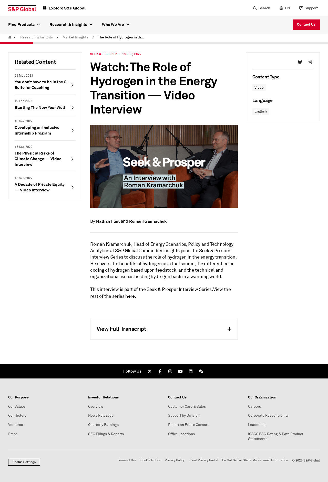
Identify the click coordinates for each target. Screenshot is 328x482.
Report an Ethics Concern (188, 425)
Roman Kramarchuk (148, 221)
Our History (17, 415)
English (260, 111)
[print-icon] (300, 62)
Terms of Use (127, 460)
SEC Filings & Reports (106, 434)
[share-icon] (310, 62)
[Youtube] (180, 371)
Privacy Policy (174, 460)
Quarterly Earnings (103, 425)
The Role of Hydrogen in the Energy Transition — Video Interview (122, 37)
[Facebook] (160, 371)
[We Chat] (201, 371)
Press (12, 434)
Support (311, 8)
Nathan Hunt (108, 221)
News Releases (100, 415)
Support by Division (184, 415)
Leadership (257, 425)
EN (287, 8)
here (130, 296)
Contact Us (306, 24)
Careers (254, 406)
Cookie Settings (24, 462)
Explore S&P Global (67, 8)
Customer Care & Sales (187, 406)
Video (259, 87)
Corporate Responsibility (268, 415)
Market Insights (75, 37)
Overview (95, 406)
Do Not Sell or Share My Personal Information (255, 460)
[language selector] (284, 8)
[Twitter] (150, 371)
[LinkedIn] (191, 371)
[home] (10, 37)
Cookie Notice (150, 460)
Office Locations (181, 434)
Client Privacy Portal (203, 460)
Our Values (17, 406)
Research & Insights (36, 37)
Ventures (15, 425)
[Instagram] (170, 371)
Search (264, 8)
